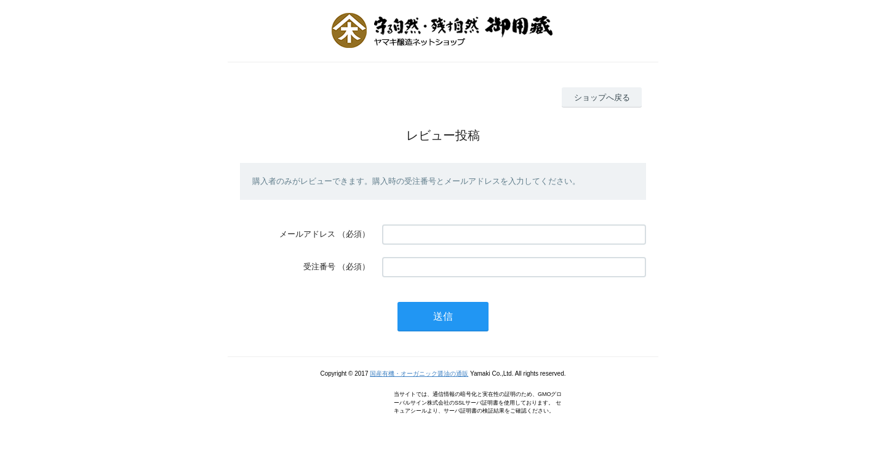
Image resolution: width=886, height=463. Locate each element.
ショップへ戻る (602, 97)
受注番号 (319, 266)
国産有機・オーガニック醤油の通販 (419, 373)
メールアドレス (307, 234)
